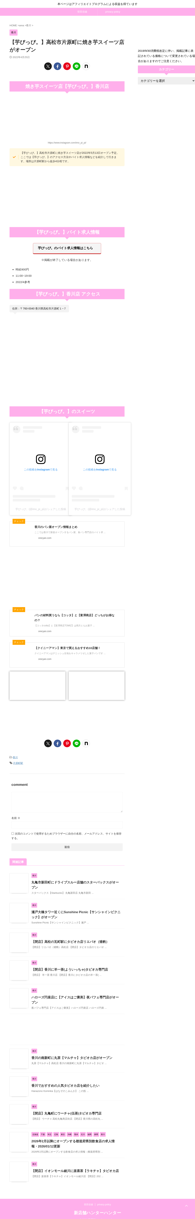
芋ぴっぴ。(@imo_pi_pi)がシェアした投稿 (40, 507)
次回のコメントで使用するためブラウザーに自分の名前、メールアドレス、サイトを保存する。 (66, 833)
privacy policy (112, 11)
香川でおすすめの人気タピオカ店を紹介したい (63, 1079)
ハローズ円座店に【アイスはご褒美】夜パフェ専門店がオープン (75, 993)
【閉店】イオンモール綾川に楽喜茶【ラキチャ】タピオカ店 (72, 1164)
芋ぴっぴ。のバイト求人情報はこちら (65, 247)
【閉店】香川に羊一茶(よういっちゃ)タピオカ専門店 (67, 965)
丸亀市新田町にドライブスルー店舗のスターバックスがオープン (75, 880)
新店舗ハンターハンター (97, 1206)
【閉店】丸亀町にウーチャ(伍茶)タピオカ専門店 (64, 1107)
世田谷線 (82, 11)
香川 (15, 756)
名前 (15, 815)
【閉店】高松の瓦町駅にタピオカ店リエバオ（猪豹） (68, 937)
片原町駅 (18, 761)
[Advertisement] (67, 196)
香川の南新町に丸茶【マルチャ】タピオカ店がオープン (69, 1051)
